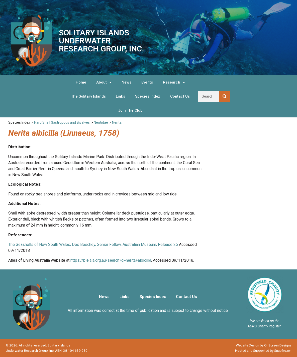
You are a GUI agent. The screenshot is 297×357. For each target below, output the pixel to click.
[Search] (224, 96)
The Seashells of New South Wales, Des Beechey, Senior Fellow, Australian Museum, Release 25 (93, 244)
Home (81, 82)
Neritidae (101, 122)
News (126, 82)
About (104, 82)
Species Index (147, 96)
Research (174, 82)
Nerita (117, 122)
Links (120, 96)
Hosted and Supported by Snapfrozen (263, 350)
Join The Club (130, 110)
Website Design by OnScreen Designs (263, 345)
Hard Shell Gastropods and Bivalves (62, 122)
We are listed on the (264, 321)
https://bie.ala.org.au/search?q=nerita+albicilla (110, 260)
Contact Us (180, 96)
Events (147, 82)
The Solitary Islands (88, 96)
